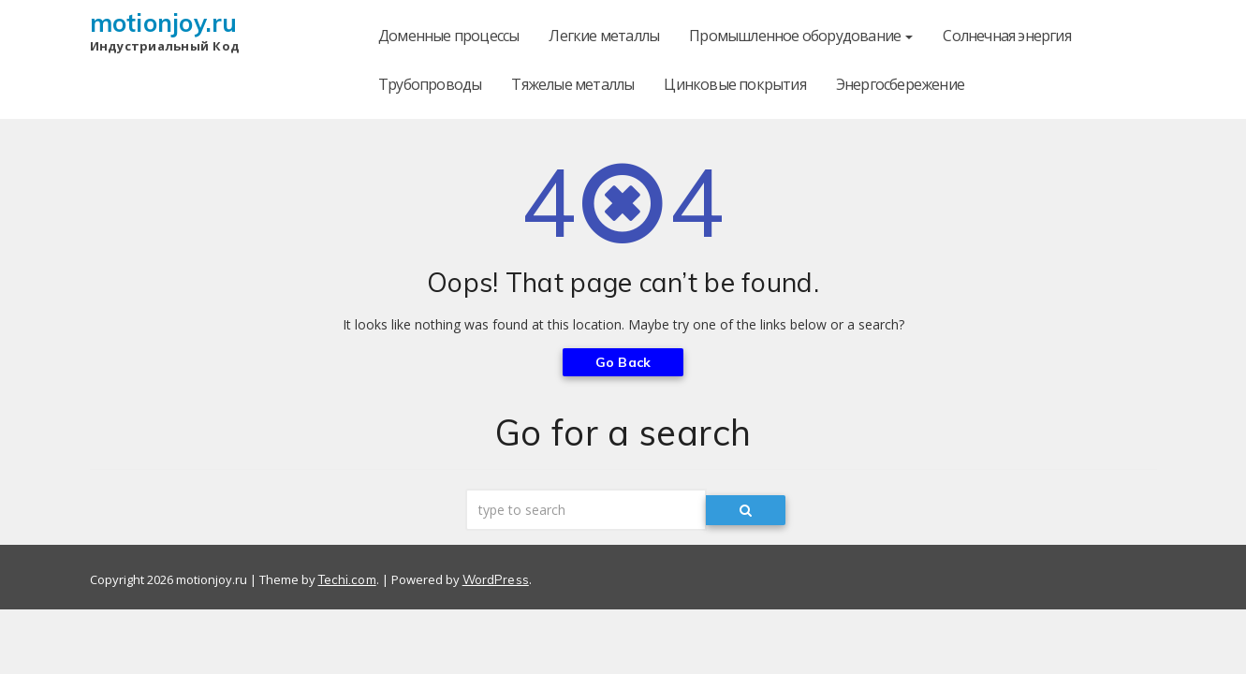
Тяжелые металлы (572, 84)
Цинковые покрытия (734, 84)
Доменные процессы (448, 35)
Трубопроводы (429, 84)
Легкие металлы (604, 35)
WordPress (495, 579)
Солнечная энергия (1006, 35)
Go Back (623, 362)
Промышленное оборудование (801, 35)
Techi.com (347, 579)
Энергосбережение (900, 84)
